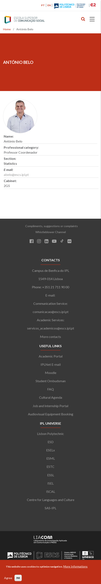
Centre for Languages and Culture (50, 500)
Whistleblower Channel (50, 232)
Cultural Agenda (50, 397)
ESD (51, 442)
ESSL (50, 475)
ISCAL (50, 491)
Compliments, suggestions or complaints (50, 226)
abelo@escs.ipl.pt (16, 174)
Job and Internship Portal (50, 406)
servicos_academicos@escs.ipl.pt (50, 328)
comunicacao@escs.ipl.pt (51, 312)
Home (7, 29)
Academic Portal (51, 356)
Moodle (50, 373)
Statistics (10, 163)
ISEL (50, 483)
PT (43, 5)
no (18, 577)
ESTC (50, 466)
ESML (50, 458)
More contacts (50, 337)
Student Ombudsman (51, 381)
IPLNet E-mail (51, 364)
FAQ (50, 389)
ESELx (50, 450)
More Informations (75, 566)
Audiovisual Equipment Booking (50, 414)
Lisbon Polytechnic (50, 434)
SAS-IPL (50, 508)
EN (49, 5)
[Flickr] (69, 241)
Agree (8, 578)
